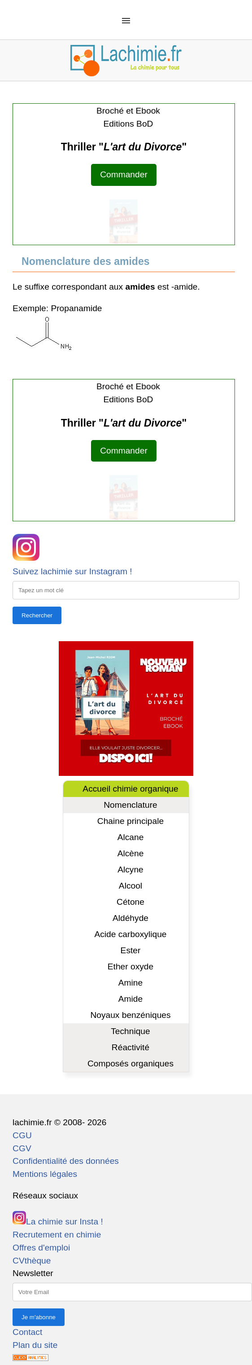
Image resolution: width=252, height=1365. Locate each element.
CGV (22, 1148)
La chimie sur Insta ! (58, 1221)
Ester (131, 950)
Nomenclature (130, 805)
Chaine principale (130, 821)
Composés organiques (130, 1063)
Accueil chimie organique (130, 788)
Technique (130, 1031)
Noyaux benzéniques (130, 1015)
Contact (27, 1332)
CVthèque (32, 1260)
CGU (22, 1135)
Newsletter (33, 1273)
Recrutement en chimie (57, 1234)
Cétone (130, 902)
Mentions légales (45, 1174)
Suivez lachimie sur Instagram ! (72, 571)
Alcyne (130, 869)
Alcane (130, 837)
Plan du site (35, 1345)
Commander (124, 174)
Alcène (130, 853)
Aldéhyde (130, 918)
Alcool (130, 885)
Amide (130, 999)
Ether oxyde (130, 966)
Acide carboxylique (130, 934)
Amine (130, 982)
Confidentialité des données (66, 1161)
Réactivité (130, 1047)
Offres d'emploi (41, 1247)
